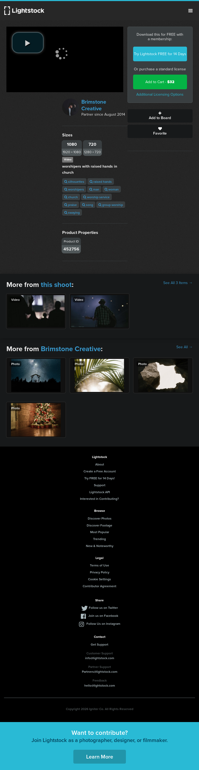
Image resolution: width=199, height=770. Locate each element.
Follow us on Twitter (103, 607)
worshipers (74, 189)
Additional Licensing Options (160, 94)
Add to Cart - (159, 82)
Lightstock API (99, 492)
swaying (72, 212)
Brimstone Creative (93, 105)
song (87, 204)
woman (112, 189)
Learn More (99, 756)
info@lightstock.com (99, 658)
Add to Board (160, 115)
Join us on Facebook (103, 615)
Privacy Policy (99, 572)
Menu (190, 10)
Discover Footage (99, 525)
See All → (184, 347)
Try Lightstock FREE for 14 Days (160, 54)
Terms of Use (99, 565)
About (99, 464)
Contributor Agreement (99, 586)
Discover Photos (100, 518)
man (94, 189)
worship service (96, 197)
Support (99, 485)
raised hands (101, 181)
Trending (99, 539)
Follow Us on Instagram (103, 623)
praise (70, 204)
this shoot (56, 284)
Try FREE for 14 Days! (99, 478)
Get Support (99, 644)
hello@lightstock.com (99, 685)
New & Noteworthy (99, 546)
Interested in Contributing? (99, 498)
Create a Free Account (99, 471)
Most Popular (99, 532)
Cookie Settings (99, 579)
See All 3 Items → (178, 283)
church (71, 197)
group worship (110, 204)
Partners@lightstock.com (99, 671)
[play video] (28, 42)
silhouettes (74, 181)
